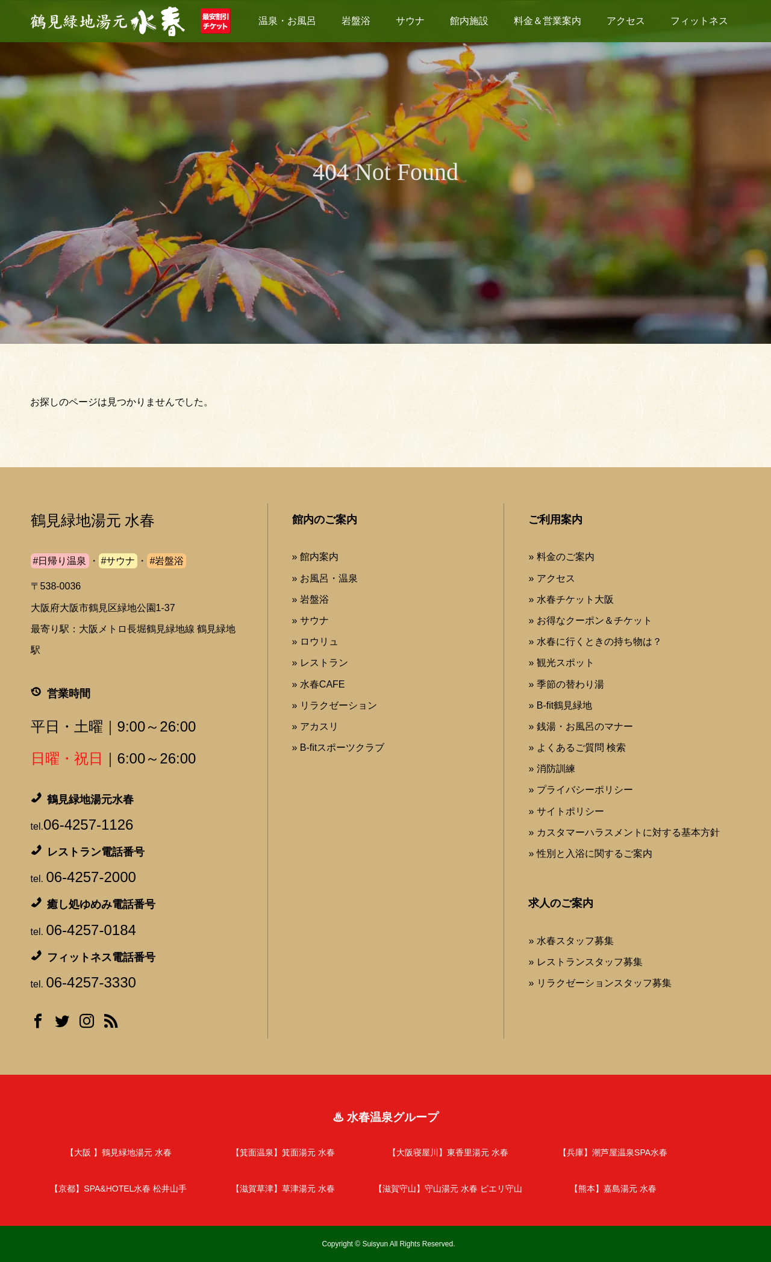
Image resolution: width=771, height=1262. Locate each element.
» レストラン (320, 662)
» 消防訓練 (551, 768)
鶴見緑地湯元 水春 (93, 520)
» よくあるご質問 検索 (577, 747)
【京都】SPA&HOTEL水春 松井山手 (118, 1188)
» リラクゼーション (334, 705)
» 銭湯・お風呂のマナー (580, 726)
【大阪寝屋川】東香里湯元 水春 (448, 1152)
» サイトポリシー (566, 811)
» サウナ (310, 620)
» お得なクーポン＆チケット (590, 620)
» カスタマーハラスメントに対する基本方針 (623, 832)
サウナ (410, 21)
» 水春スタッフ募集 (570, 941)
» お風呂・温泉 (325, 578)
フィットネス (699, 21)
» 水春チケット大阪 (570, 599)
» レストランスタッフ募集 (585, 962)
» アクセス (551, 578)
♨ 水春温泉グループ (385, 1117)
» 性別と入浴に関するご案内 (590, 853)
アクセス (626, 21)
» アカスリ (315, 726)
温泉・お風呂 (287, 21)
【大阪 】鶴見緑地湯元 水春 (119, 1152)
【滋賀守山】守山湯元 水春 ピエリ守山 (448, 1188)
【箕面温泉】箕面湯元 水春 (283, 1152)
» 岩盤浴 (310, 599)
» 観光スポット (561, 662)
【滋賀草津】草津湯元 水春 (283, 1188)
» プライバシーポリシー (580, 790)
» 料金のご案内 (561, 557)
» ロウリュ (315, 641)
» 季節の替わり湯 (566, 684)
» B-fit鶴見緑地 (560, 705)
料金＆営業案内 (547, 21)
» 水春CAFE (318, 684)
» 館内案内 (315, 557)
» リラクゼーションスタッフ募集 (599, 983)
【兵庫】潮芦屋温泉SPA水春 (612, 1152)
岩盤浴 (356, 21)
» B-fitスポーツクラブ (338, 747)
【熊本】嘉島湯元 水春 (613, 1188)
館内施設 (469, 21)
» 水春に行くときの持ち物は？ (594, 641)
